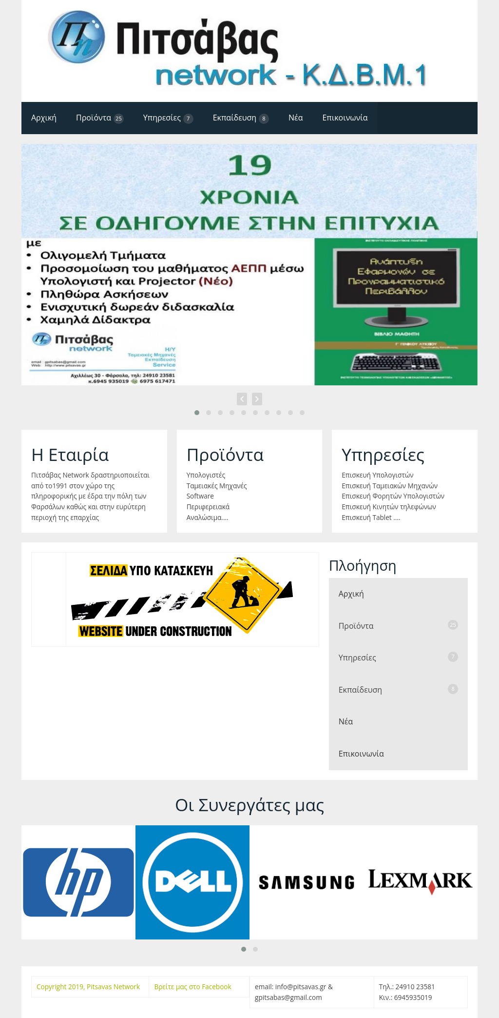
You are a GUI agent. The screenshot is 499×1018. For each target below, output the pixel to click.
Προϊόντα (100, 118)
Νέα (295, 117)
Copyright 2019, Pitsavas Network (88, 986)
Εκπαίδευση (241, 118)
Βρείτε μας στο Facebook (192, 986)
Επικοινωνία (344, 117)
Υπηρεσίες (168, 118)
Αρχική (44, 117)
